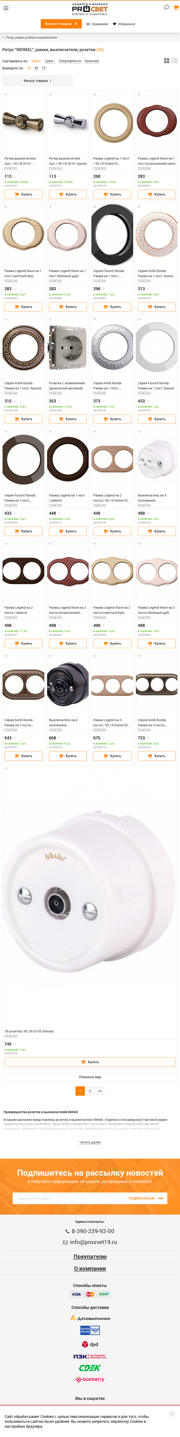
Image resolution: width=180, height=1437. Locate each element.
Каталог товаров (61, 24)
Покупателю (90, 1256)
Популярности (70, 61)
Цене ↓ (50, 61)
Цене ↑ (37, 61)
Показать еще (90, 1077)
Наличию (92, 61)
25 (29, 68)
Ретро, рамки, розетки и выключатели (31, 37)
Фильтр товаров (37, 81)
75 (43, 68)
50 (36, 68)
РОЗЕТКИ (10, 168)
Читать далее (90, 1142)
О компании (90, 1268)
